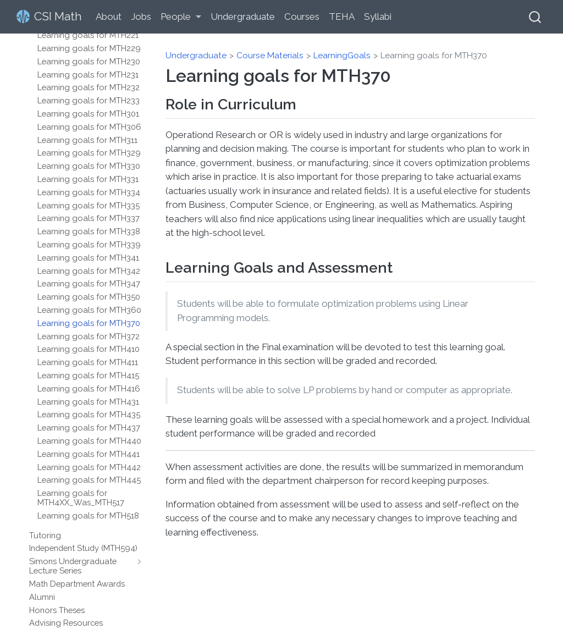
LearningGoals (342, 55)
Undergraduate (196, 55)
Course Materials (269, 55)
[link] (181, 17)
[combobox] (536, 17)
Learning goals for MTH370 (433, 55)
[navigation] (136, 565)
